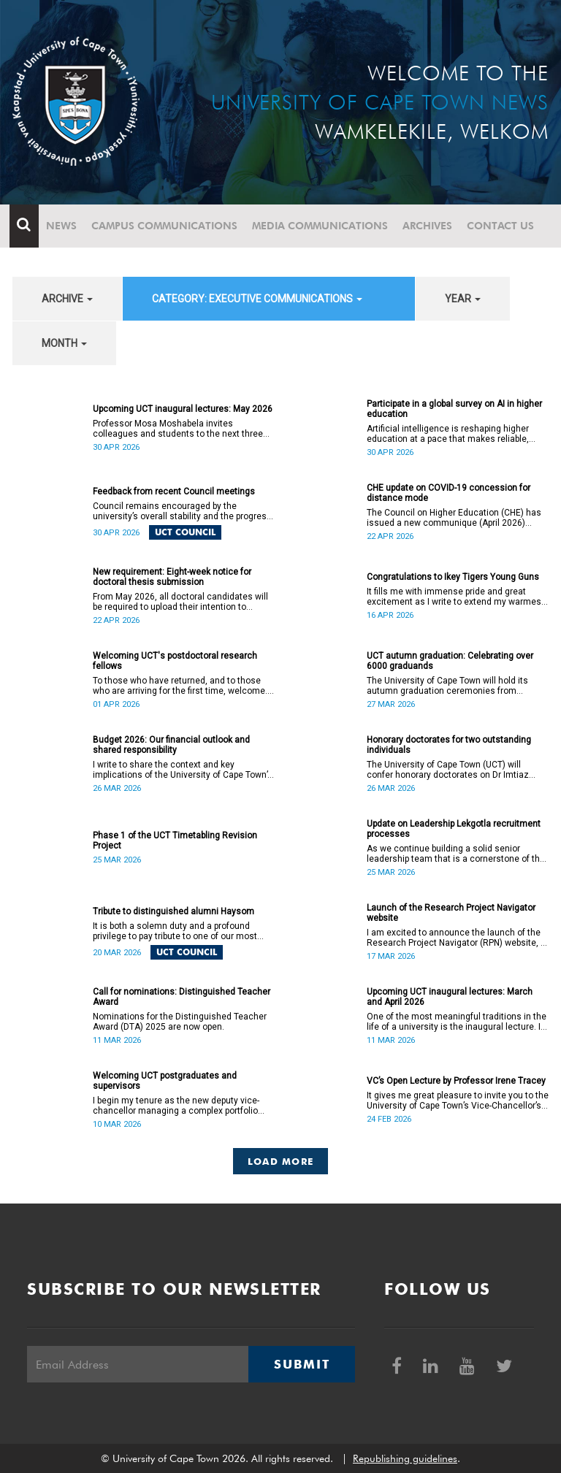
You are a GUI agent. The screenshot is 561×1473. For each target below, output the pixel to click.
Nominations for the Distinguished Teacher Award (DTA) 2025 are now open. (180, 1021)
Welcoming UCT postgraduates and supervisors (165, 1081)
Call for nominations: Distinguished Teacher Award (181, 997)
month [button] (64, 343)
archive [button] (67, 299)
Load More (281, 1161)
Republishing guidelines (405, 1458)
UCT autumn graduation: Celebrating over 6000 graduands (450, 661)
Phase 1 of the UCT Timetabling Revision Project (175, 840)
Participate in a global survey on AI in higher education (454, 409)
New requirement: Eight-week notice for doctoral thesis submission (172, 577)
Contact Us (503, 226)
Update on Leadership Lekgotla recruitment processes (454, 829)
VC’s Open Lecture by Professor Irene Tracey (456, 1081)
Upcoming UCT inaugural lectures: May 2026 (182, 409)
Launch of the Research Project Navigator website (451, 913)
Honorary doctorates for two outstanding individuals (449, 745)
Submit (301, 1364)
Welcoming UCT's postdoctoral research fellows (175, 661)
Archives (430, 226)
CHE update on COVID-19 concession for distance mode (448, 493)
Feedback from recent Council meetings (174, 491)
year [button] (463, 299)
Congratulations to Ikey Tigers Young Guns (453, 577)
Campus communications (167, 226)
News (64, 226)
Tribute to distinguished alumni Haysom (173, 911)
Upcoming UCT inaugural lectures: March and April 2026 (450, 997)
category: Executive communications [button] (257, 299)
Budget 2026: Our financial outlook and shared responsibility (171, 745)
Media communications (323, 226)
